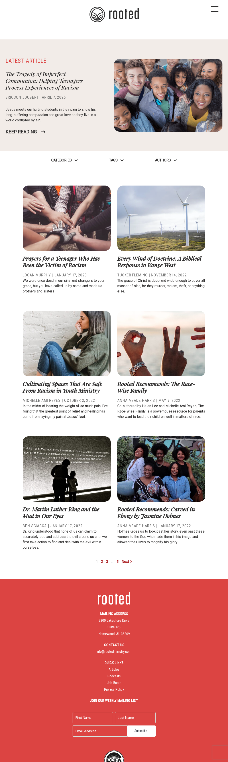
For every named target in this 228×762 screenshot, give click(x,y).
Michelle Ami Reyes (42, 400)
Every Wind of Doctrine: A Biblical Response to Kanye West (159, 262)
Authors (163, 160)
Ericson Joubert (22, 97)
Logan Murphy (37, 275)
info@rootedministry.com (114, 652)
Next (127, 562)
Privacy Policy (114, 689)
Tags (113, 160)
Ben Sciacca (35, 525)
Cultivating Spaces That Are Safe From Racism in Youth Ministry (62, 387)
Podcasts (114, 676)
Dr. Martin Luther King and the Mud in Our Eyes (61, 512)
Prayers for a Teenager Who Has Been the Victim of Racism (61, 262)
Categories (61, 160)
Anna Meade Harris (136, 400)
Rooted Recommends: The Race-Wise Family (156, 387)
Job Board (114, 683)
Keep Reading (21, 132)
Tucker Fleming (132, 275)
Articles (114, 669)
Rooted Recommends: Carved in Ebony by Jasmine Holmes (156, 512)
